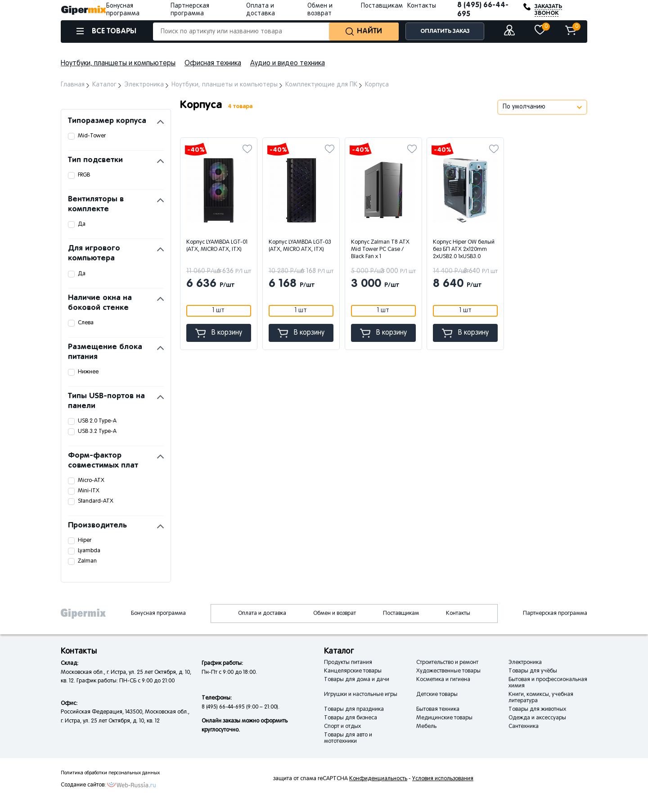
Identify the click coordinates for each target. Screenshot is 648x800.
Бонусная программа (158, 613)
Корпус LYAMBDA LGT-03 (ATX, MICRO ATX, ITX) (300, 246)
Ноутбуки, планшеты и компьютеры (118, 63)
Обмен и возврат (334, 613)
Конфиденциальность (378, 779)
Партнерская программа (555, 613)
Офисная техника (212, 63)
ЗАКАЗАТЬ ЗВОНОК (548, 10)
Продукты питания (348, 662)
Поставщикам (382, 6)
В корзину (218, 333)
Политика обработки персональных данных (110, 773)
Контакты (421, 6)
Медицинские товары (444, 718)
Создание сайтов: (83, 785)
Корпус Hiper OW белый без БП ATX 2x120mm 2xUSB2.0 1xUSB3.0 (464, 249)
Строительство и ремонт (447, 662)
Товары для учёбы (532, 671)
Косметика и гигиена (443, 679)
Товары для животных (537, 709)
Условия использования (442, 779)
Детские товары (437, 694)
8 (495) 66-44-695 (482, 10)
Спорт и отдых (342, 726)
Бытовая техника (437, 709)
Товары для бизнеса (350, 718)
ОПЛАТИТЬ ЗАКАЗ (445, 31)
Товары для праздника (354, 709)
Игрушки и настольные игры (360, 694)
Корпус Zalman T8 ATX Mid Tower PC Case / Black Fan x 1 (380, 249)
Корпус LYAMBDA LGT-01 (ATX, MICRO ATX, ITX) (217, 246)
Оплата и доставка (262, 613)
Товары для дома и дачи (356, 679)
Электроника (525, 662)
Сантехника (523, 726)
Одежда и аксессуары (537, 718)
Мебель (426, 726)
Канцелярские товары (353, 671)
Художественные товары (448, 671)
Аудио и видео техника (287, 63)
